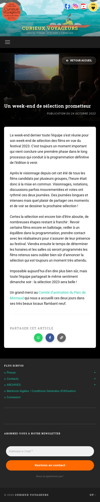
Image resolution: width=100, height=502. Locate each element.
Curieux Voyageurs (50, 28)
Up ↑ (93, 494)
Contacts (13, 379)
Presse (11, 372)
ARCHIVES (14, 385)
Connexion (13, 397)
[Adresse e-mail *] (50, 451)
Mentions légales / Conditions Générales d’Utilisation (41, 391)
